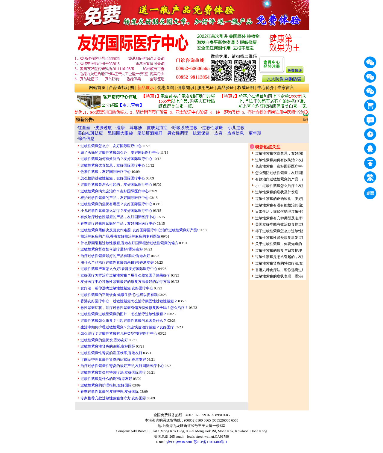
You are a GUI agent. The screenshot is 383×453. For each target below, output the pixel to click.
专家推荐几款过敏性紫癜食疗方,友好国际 (113, 398)
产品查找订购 (121, 87)
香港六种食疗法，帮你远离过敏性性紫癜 (287, 270)
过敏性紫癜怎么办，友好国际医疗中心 (111, 146)
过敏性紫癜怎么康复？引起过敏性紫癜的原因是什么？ (123, 320)
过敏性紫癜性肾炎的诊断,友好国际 (107, 346)
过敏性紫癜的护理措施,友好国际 (106, 385)
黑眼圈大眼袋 (120, 133)
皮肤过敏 (103, 128)
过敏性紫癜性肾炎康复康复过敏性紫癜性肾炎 (291, 237)
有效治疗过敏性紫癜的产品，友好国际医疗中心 (118, 217)
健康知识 (185, 87)
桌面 (371, 194)
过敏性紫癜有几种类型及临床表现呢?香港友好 (292, 218)
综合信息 (86, 138)
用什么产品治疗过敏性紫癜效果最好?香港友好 (117, 262)
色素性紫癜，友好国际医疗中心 (105, 172)
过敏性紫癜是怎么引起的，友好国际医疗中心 (116, 184)
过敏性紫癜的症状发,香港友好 (104, 340)
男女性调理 (177, 133)
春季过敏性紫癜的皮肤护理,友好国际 (109, 391)
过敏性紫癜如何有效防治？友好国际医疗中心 (116, 159)
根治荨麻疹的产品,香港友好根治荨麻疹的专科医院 (120, 236)
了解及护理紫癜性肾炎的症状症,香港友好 (113, 359)
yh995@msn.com (179, 442)
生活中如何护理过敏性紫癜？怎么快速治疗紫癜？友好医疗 (127, 327)
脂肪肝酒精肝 (149, 133)
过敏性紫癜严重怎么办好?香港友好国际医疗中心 (118, 269)
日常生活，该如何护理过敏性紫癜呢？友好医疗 (293, 211)
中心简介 (265, 87)
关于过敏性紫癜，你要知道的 (278, 244)
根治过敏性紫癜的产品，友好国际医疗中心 (114, 198)
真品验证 (225, 87)
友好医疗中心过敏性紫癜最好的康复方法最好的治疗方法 (125, 282)
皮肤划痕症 (157, 128)
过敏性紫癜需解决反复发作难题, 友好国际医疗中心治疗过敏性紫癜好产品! (139, 230)
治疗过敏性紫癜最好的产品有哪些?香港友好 (115, 256)
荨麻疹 (136, 128)
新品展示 (145, 87)
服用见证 (205, 87)
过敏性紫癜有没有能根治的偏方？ (282, 205)
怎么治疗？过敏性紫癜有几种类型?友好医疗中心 (118, 333)
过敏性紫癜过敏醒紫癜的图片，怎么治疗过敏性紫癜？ (123, 314)
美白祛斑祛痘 (90, 133)
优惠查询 (165, 87)
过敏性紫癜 (212, 128)
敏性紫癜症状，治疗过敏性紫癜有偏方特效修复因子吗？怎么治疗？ (134, 308)
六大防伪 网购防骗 (284, 79)
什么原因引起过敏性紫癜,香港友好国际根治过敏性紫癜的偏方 (129, 243)
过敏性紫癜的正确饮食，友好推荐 (282, 199)
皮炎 (218, 133)
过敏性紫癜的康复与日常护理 (278, 250)
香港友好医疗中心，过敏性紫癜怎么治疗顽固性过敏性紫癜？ (128, 301)
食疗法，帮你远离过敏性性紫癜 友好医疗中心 (116, 288)
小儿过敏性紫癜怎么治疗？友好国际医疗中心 (116, 211)
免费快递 (295, 70)
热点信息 (235, 133)
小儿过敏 (236, 128)
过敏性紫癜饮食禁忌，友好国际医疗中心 (112, 165)
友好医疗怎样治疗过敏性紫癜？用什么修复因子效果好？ (125, 275)
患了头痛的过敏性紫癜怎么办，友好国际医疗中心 (119, 152)
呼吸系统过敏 (184, 128)
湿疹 (120, 128)
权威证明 (245, 87)
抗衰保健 (201, 133)
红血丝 (84, 128)
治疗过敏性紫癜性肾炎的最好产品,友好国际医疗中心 (122, 366)
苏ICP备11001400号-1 (210, 442)
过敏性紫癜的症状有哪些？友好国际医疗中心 (116, 204)
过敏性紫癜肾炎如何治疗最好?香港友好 (111, 249)
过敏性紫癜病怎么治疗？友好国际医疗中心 (114, 191)
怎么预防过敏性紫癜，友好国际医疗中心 (112, 178)
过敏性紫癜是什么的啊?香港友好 (106, 379)
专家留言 (285, 87)
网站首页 (97, 87)
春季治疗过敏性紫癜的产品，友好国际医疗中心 (118, 223)
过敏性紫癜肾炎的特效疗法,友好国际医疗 (113, 372)
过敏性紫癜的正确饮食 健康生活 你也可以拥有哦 (119, 295)
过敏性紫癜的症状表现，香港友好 (282, 276)
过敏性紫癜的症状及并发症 (276, 192)
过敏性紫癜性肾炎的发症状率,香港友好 (111, 353)
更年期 (255, 133)
